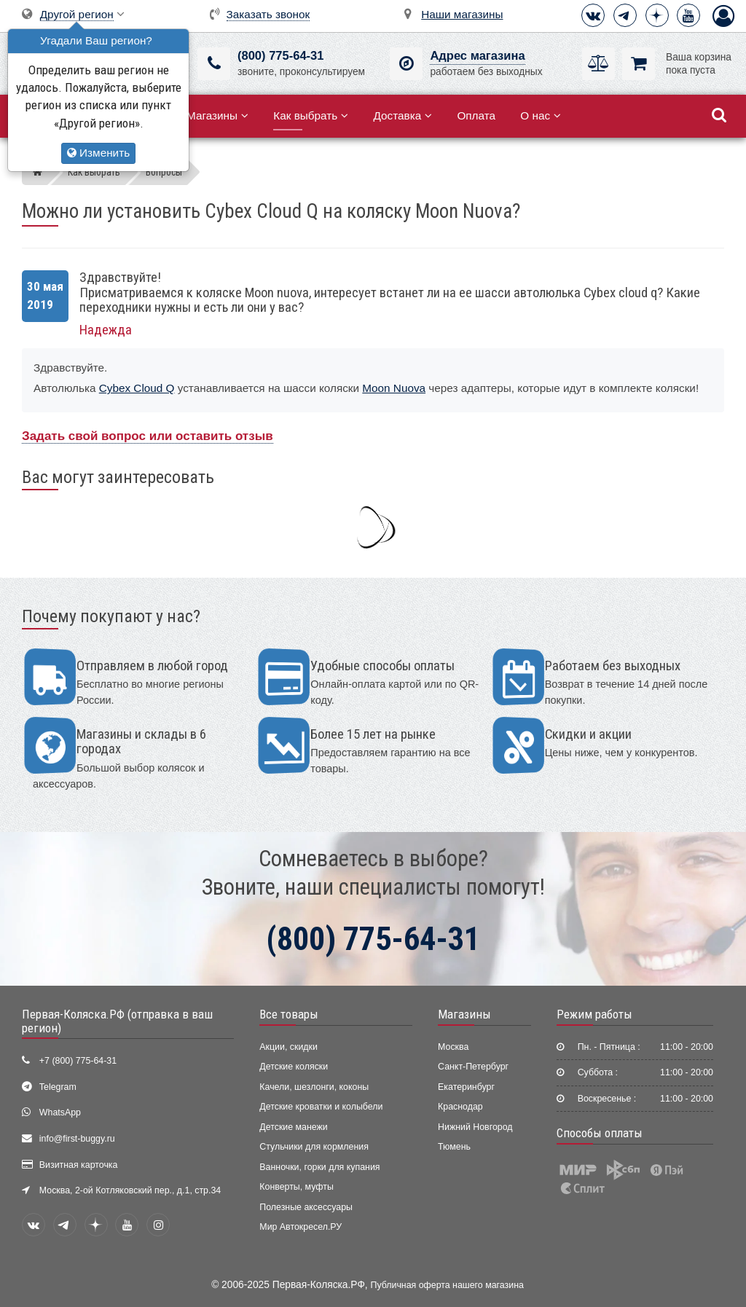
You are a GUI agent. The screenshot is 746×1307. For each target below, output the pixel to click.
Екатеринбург (466, 1087)
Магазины (217, 115)
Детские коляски (293, 1066)
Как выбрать (310, 115)
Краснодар (460, 1107)
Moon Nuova (393, 388)
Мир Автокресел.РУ (300, 1227)
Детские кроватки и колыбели (320, 1107)
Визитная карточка (78, 1165)
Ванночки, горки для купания (319, 1167)
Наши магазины (462, 14)
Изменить (98, 152)
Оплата (476, 115)
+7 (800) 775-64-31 (78, 1061)
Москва (453, 1047)
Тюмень (454, 1147)
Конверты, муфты (296, 1187)
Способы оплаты (600, 1133)
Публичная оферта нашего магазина (447, 1285)
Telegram (57, 1087)
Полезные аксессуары (306, 1207)
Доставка (402, 115)
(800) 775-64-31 (280, 56)
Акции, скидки (288, 1047)
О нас (540, 115)
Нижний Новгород (475, 1127)
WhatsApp (60, 1112)
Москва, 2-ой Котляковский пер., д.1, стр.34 (130, 1190)
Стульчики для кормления (314, 1147)
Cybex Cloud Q (137, 388)
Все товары (288, 1014)
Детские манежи (293, 1127)
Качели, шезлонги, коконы (314, 1087)
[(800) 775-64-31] (213, 63)
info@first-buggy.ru (77, 1139)
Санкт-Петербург (473, 1066)
